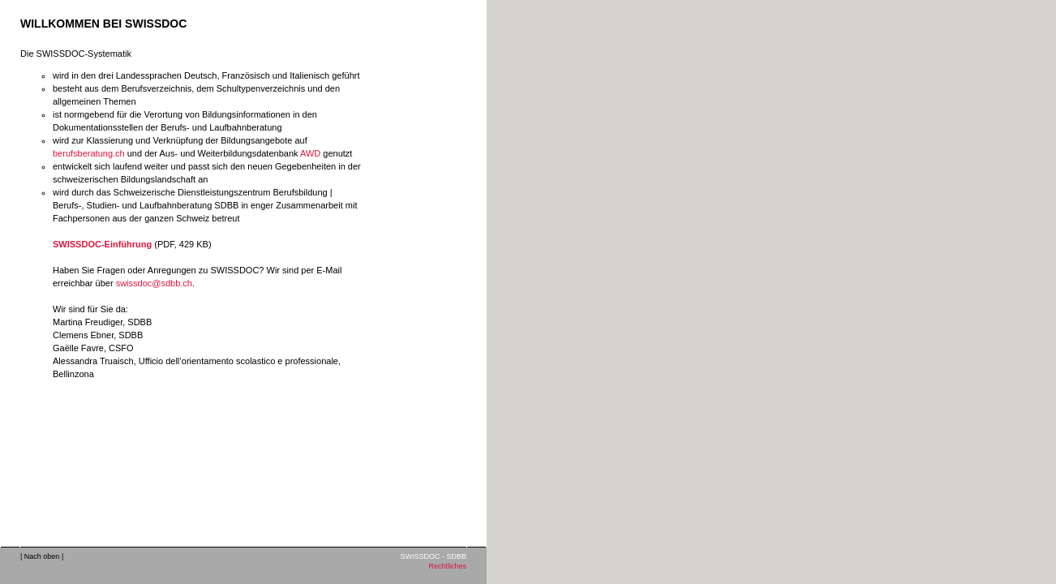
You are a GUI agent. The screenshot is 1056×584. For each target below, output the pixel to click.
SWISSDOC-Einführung (102, 244)
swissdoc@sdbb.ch (154, 283)
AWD (310, 153)
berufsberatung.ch (89, 153)
